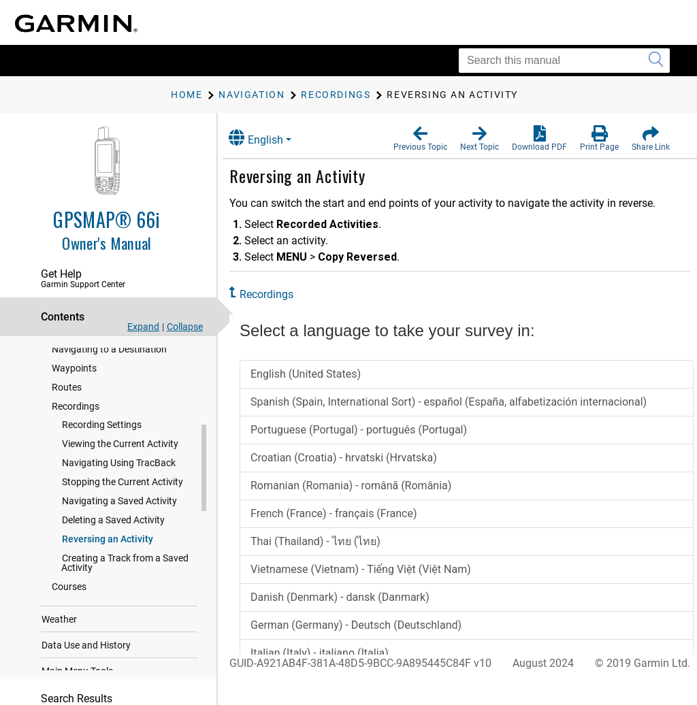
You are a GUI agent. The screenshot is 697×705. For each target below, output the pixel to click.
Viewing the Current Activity (120, 452)
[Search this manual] (564, 60)
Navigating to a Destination (109, 357)
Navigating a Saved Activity (119, 509)
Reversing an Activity (107, 547)
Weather (59, 628)
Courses (69, 595)
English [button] (269, 137)
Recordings (75, 415)
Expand (143, 326)
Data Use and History (86, 654)
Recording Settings (102, 433)
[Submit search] (656, 60)
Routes (67, 396)
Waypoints (74, 377)
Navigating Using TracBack (119, 471)
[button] (420, 138)
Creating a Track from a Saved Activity (125, 571)
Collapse (185, 326)
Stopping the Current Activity (122, 490)
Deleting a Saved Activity (113, 528)
